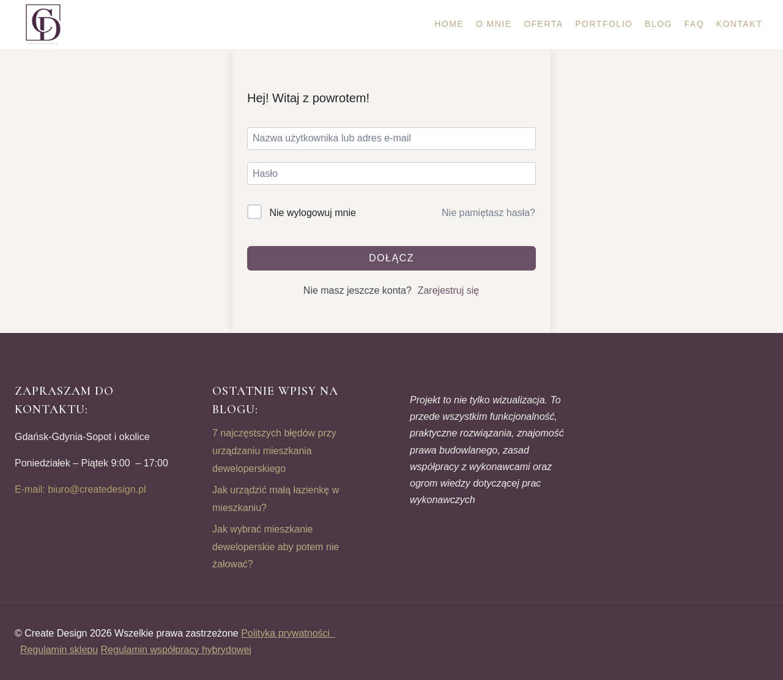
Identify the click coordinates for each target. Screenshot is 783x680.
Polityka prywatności (288, 633)
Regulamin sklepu (59, 650)
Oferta (543, 24)
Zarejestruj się (448, 290)
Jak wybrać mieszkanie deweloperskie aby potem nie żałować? (275, 547)
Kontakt (739, 24)
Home (449, 24)
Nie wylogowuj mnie (312, 212)
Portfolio (604, 24)
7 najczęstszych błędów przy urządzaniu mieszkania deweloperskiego (274, 451)
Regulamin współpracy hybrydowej (176, 650)
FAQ (695, 24)
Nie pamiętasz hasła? (488, 212)
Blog (658, 24)
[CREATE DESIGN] (44, 24)
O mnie (494, 24)
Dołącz (391, 258)
